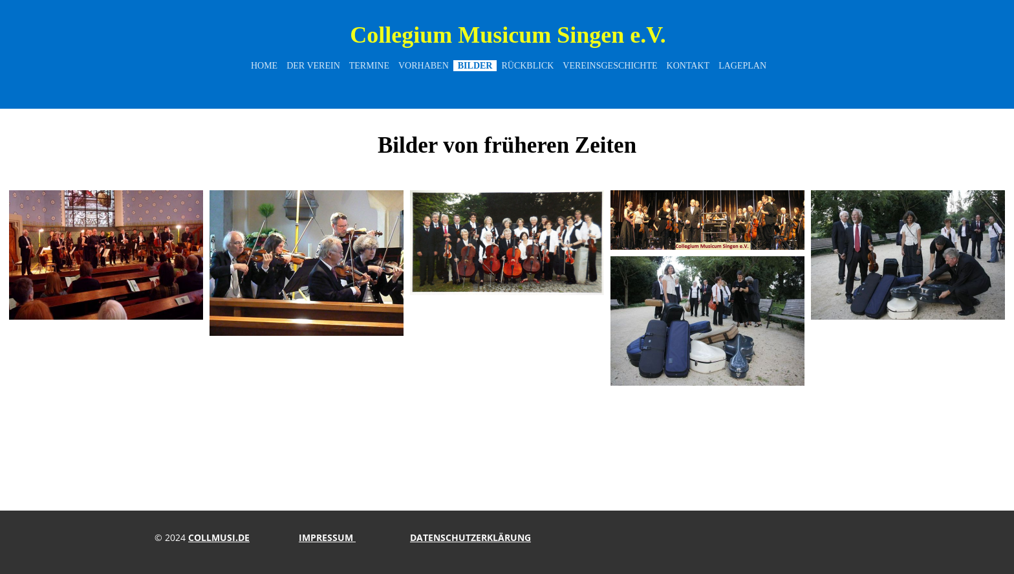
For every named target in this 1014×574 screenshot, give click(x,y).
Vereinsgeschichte (610, 66)
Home (264, 66)
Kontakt (688, 66)
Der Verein (313, 66)
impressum (327, 537)
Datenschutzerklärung (470, 537)
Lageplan (742, 66)
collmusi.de (219, 537)
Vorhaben (423, 66)
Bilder (475, 66)
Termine (369, 66)
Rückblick (527, 66)
